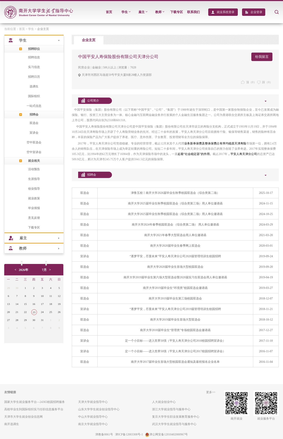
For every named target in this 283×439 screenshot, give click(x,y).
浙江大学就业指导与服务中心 (171, 409)
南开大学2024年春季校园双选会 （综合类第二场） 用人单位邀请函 (175, 224)
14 (17, 304)
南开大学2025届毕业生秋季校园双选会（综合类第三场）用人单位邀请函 (175, 203)
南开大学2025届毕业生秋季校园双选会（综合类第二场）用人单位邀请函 (175, 214)
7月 (44, 270)
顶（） (248, 82)
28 (17, 320)
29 (8, 287)
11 (50, 296)
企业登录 (256, 12)
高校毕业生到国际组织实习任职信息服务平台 (33, 409)
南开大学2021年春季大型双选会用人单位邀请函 (175, 235)
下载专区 (176, 12)
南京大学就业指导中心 (93, 424)
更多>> (210, 392)
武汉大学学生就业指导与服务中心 (174, 424)
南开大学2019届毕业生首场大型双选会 (175, 319)
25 (50, 312)
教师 (159, 12)
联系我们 (193, 12)
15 (25, 304)
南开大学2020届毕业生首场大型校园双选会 (175, 266)
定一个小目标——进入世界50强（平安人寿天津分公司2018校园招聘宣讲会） (175, 340)
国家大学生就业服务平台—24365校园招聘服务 (34, 402)
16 (34, 304)
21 (17, 312)
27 (8, 320)
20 (8, 312)
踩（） (264, 82)
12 (59, 296)
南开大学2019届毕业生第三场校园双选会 (175, 298)
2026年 (23, 270)
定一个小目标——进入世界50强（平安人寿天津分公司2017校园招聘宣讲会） (175, 351)
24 (42, 312)
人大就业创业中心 (164, 402)
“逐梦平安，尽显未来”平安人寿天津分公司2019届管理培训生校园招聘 (175, 309)
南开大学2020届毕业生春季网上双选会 (175, 245)
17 (42, 304)
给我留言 (262, 56)
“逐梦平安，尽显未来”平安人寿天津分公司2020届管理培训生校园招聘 (175, 256)
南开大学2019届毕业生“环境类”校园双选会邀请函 (175, 287)
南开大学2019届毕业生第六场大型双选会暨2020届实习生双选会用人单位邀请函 (175, 277)
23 (34, 312)
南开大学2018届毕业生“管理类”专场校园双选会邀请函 (175, 330)
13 (8, 304)
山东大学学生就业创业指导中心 (99, 409)
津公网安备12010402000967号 (166, 434)
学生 (126, 12)
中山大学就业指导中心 (93, 416)
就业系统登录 (225, 12)
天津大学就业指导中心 (93, 402)
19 (59, 304)
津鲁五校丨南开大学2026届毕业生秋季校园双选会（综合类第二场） (175, 192)
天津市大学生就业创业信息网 (23, 416)
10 (42, 296)
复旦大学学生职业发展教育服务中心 (175, 416)
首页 (109, 12)
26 (59, 312)
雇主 (142, 12)
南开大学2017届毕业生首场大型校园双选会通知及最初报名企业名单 (175, 361)
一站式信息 (34, 105)
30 (17, 287)
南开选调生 (11, 424)
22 (25, 312)
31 (42, 320)
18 (50, 304)
